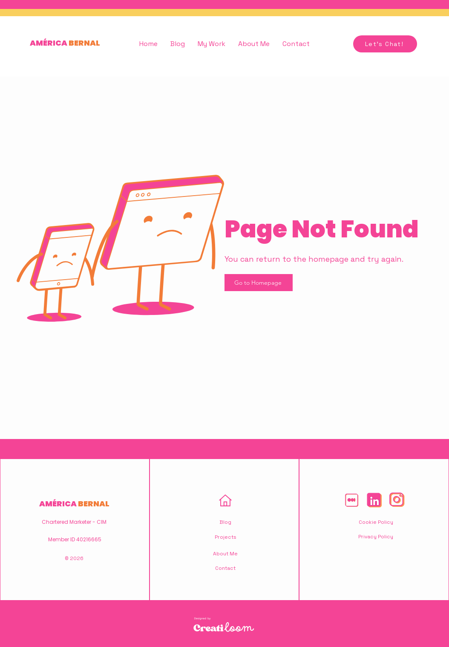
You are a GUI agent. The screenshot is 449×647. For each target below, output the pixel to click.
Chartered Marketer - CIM (74, 522)
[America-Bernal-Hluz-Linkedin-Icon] (374, 499)
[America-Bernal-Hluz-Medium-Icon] (351, 499)
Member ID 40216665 (74, 539)
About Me (225, 553)
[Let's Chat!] (385, 43)
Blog (225, 522)
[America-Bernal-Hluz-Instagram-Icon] (396, 499)
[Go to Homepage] (258, 282)
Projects (225, 537)
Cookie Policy (376, 522)
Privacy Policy (375, 536)
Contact (225, 568)
